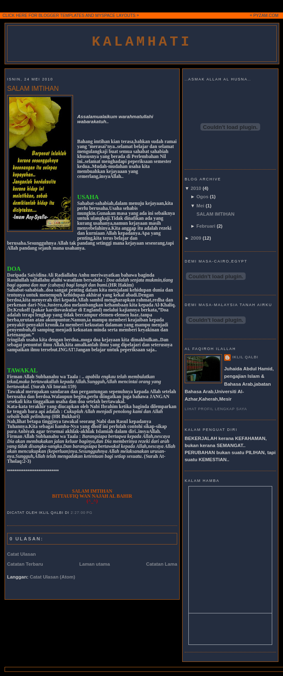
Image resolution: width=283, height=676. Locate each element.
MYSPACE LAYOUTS (115, 15)
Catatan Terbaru (25, 564)
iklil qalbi (245, 357)
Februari (205, 226)
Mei (200, 205)
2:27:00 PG (82, 513)
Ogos (202, 196)
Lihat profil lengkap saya (216, 409)
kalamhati (142, 42)
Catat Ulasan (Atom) (52, 576)
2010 (196, 188)
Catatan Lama (161, 564)
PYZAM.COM (265, 15)
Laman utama (94, 564)
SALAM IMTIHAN (33, 88)
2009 (196, 238)
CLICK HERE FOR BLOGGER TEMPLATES (43, 15)
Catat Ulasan (21, 554)
